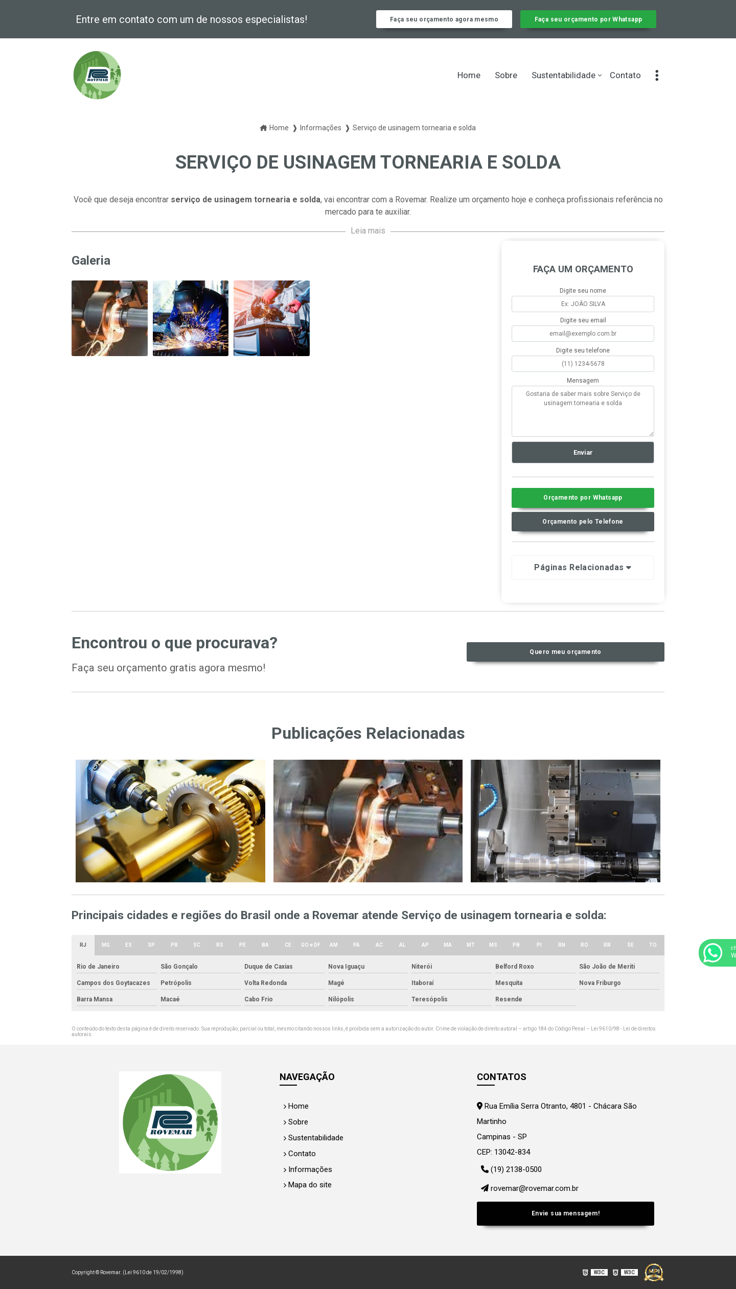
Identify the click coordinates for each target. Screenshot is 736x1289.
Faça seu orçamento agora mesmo (444, 24)
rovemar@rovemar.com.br (527, 1197)
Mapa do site (306, 1195)
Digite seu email (583, 331)
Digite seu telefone (583, 361)
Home (468, 86)
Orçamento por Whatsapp (583, 510)
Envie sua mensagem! (565, 1217)
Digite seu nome (583, 300)
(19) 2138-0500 (510, 1182)
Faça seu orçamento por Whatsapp (588, 24)
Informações (305, 1180)
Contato (625, 86)
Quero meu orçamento (565, 666)
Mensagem (583, 390)
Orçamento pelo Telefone (583, 536)
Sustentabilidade (563, 86)
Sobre (506, 86)
